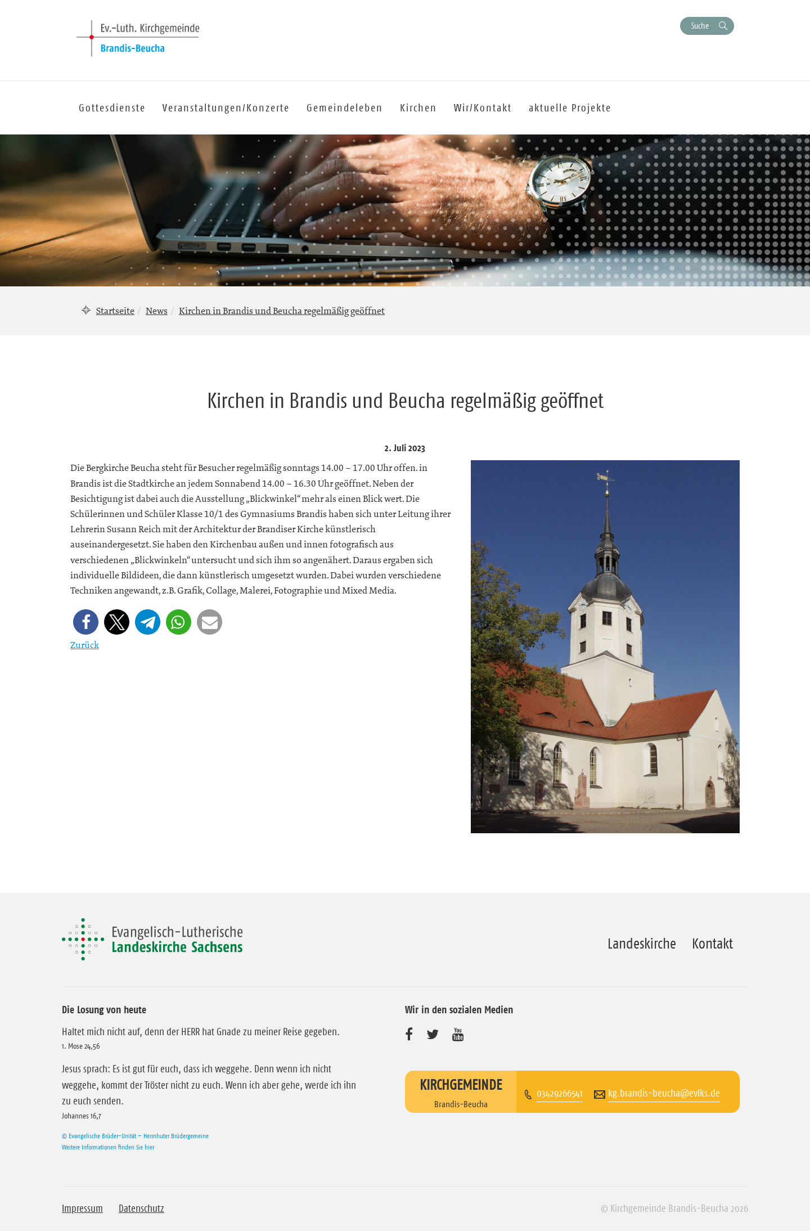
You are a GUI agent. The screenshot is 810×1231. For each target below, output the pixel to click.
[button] (85, 622)
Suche (700, 25)
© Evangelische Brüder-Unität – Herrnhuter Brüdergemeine (135, 1135)
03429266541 (560, 1093)
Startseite (115, 310)
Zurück (84, 645)
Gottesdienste (112, 107)
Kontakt (712, 944)
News (157, 310)
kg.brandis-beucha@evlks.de (664, 1093)
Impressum (82, 1208)
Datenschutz (141, 1208)
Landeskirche (642, 944)
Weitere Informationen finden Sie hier (108, 1147)
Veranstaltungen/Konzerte (226, 107)
